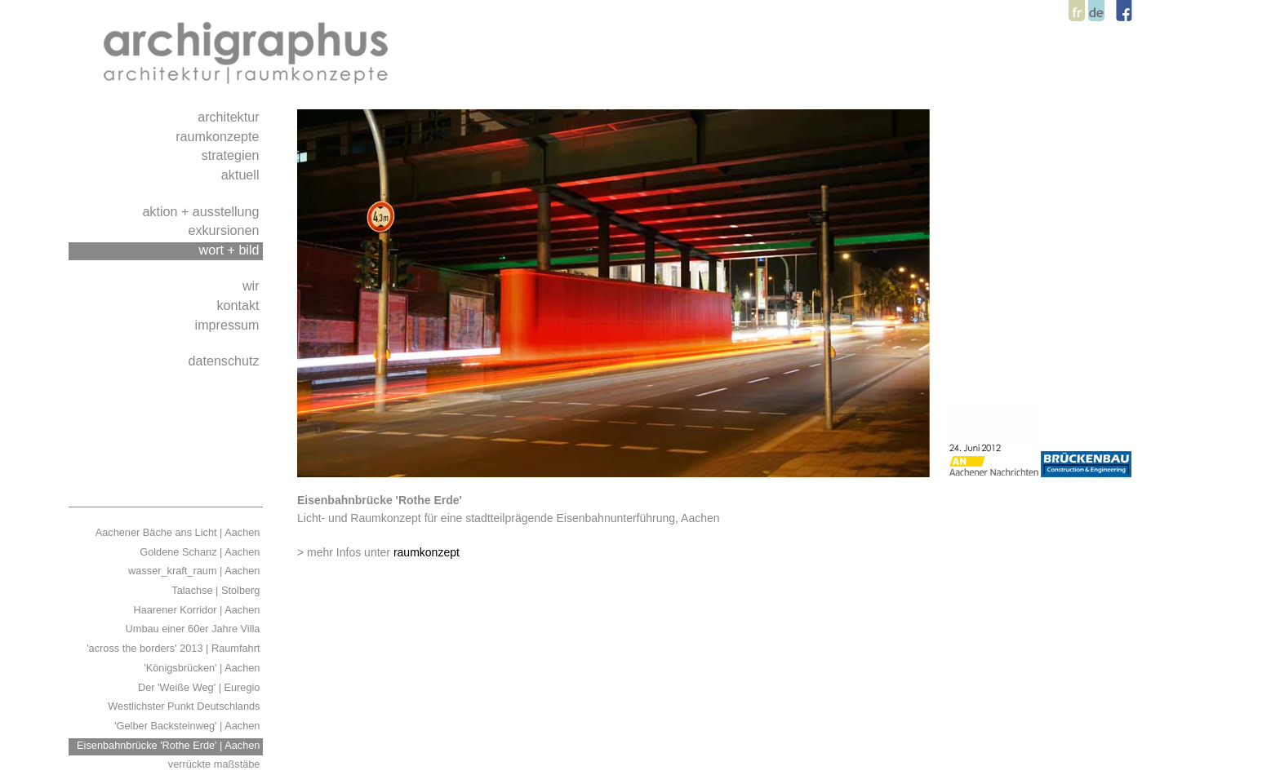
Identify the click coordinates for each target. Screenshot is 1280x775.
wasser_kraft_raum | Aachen (195, 571)
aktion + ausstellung (202, 211)
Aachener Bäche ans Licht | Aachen (179, 532)
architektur (230, 116)
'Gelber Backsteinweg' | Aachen (188, 726)
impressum (229, 324)
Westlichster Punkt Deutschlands (185, 706)
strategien (232, 155)
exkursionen (225, 230)
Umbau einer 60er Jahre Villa (194, 628)
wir (252, 285)
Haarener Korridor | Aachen (198, 610)
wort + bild (231, 249)
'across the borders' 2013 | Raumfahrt (175, 648)
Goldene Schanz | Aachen (201, 552)
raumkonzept (426, 552)
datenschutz (225, 360)
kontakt (239, 305)
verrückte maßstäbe (215, 764)
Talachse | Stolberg (217, 590)
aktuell (242, 174)
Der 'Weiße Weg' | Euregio (200, 687)
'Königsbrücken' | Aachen (203, 668)
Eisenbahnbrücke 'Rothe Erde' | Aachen (170, 745)
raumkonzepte (219, 136)
